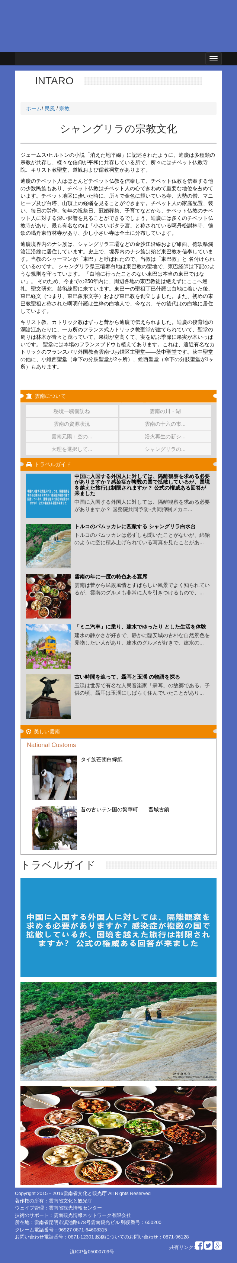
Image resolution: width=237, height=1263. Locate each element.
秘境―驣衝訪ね (72, 411)
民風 (50, 108)
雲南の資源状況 (72, 424)
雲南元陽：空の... (71, 436)
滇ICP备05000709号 (92, 1251)
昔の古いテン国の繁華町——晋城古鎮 (125, 809)
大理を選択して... (71, 449)
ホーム (34, 108)
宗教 (64, 108)
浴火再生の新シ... (165, 436)
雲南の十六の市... (165, 424)
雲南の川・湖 (165, 411)
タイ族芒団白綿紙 (101, 759)
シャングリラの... (165, 449)
